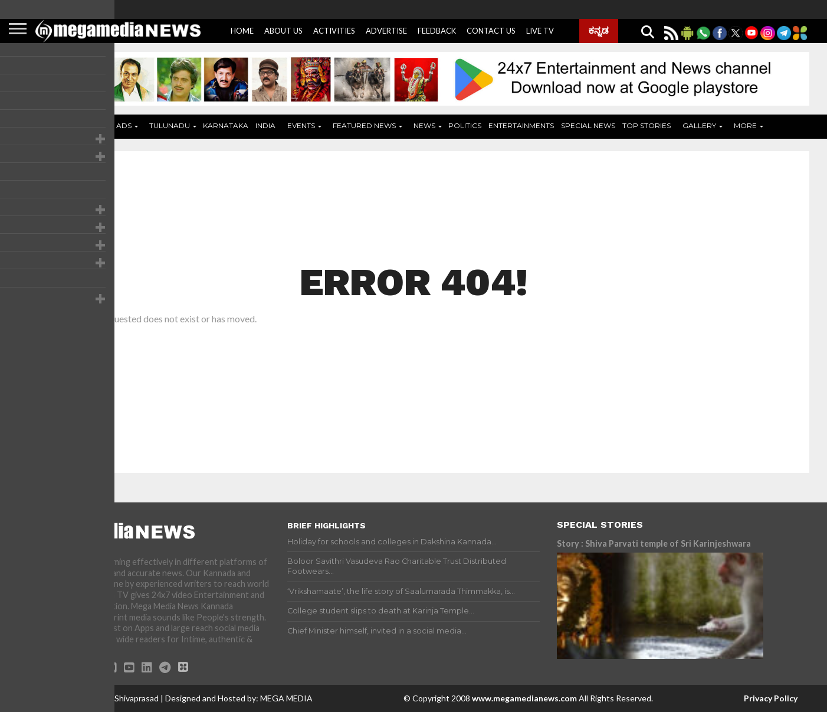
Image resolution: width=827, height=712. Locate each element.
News (424, 125)
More (745, 125)
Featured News (364, 125)
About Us (283, 30)
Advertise (386, 30)
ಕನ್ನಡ (599, 30)
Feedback (437, 30)
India (265, 125)
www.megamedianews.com (524, 698)
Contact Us (491, 30)
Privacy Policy (771, 698)
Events (301, 125)
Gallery (699, 125)
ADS (124, 125)
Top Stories (646, 125)
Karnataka (225, 125)
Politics (464, 125)
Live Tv (540, 30)
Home (242, 30)
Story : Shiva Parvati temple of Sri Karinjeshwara (654, 543)
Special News (588, 125)
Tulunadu (169, 125)
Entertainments (521, 125)
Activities (334, 30)
